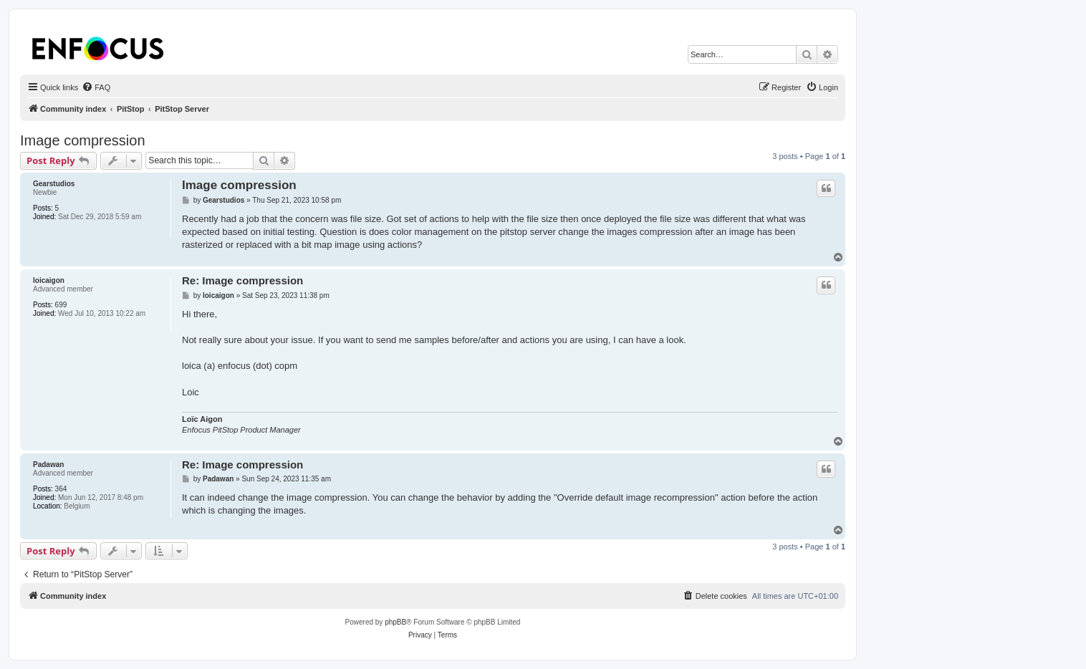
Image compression (82, 140)
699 (61, 305)
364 (61, 489)
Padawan (48, 464)
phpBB (395, 622)
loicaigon (48, 280)
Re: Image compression (242, 280)
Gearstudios (54, 184)
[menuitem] (96, 87)
